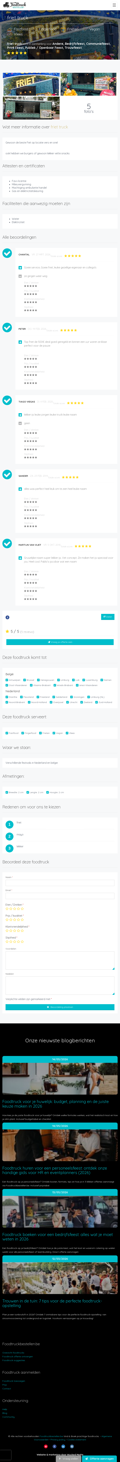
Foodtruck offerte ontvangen (17, 1356)
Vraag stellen (68, 1458)
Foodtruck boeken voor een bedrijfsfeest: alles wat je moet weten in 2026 (57, 1237)
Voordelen (11, 948)
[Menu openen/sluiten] (114, 5)
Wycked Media (75, 1454)
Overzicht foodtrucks (13, 1352)
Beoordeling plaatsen (60, 1007)
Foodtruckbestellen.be (51, 1436)
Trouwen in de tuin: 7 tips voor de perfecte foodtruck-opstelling (52, 1303)
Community (8, 1416)
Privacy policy (58, 1439)
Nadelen (10, 974)
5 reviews (27, 632)
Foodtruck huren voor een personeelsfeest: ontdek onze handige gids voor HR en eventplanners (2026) (54, 1170)
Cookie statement (76, 1439)
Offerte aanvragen (99, 1458)
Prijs (4, 1384)
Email (9, 890)
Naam (9, 877)
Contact (6, 1388)
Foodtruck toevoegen (13, 1381)
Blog (4, 1413)
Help (4, 1409)
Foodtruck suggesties (13, 1360)
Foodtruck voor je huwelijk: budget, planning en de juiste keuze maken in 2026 (55, 1104)
